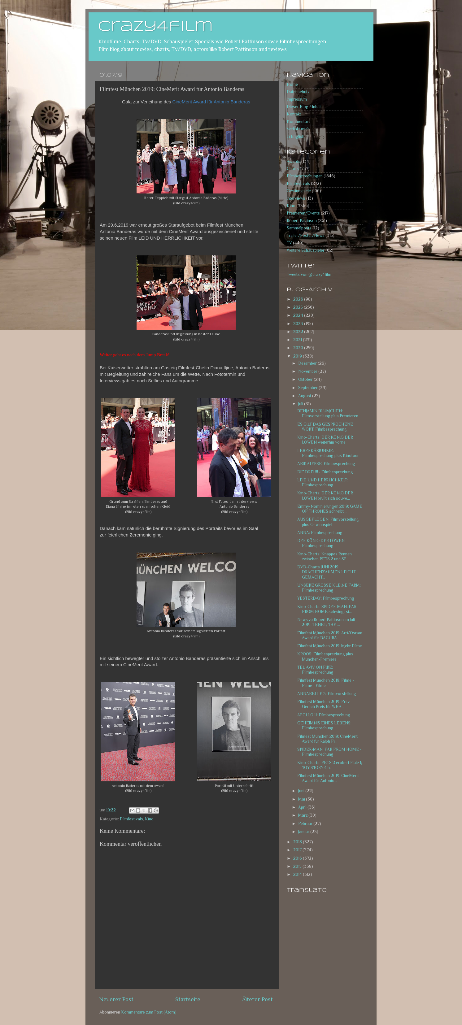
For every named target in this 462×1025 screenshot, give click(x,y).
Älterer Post (257, 999)
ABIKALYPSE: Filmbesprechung (326, 463)
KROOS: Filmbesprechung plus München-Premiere (325, 656)
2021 (298, 339)
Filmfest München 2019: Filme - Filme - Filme (325, 683)
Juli (301, 404)
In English (295, 136)
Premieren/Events (303, 213)
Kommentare (299, 121)
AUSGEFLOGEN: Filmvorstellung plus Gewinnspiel (328, 522)
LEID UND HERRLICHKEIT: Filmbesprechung (322, 482)
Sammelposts (299, 228)
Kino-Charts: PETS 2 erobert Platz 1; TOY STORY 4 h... (329, 765)
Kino (149, 819)
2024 (298, 315)
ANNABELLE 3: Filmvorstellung (326, 693)
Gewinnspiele (299, 191)
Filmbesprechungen (305, 176)
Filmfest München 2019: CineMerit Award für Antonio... (328, 778)
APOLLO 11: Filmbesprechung (323, 715)
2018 (298, 842)
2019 (298, 356)
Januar (304, 831)
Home (292, 84)
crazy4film (155, 27)
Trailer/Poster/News (306, 235)
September (308, 387)
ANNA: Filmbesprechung (319, 532)
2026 (298, 299)
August (305, 395)
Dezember (308, 363)
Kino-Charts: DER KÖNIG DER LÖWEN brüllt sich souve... (325, 495)
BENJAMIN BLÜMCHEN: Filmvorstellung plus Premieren (327, 413)
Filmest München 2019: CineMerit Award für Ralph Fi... (327, 739)
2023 (298, 323)
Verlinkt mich (298, 129)
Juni (301, 790)
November (308, 371)
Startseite (187, 999)
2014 (298, 874)
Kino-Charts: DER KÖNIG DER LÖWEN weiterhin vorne (325, 440)
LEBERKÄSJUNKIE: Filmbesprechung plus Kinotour (328, 453)
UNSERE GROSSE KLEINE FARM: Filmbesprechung (329, 588)
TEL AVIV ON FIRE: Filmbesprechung (315, 670)
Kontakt (294, 114)
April (302, 807)
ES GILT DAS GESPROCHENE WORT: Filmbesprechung (325, 427)
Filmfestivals (131, 819)
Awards (293, 161)
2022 (298, 331)
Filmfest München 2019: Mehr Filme (329, 646)
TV (289, 243)
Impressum (297, 99)
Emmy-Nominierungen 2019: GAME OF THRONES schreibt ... (329, 509)
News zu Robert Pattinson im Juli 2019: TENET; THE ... (326, 622)
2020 (298, 347)
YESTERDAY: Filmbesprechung (325, 598)
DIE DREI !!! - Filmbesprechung (325, 472)
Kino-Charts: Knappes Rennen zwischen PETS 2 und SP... (324, 556)
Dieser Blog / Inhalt (304, 106)
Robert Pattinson (302, 220)
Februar (305, 823)
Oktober (306, 379)
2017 (298, 850)
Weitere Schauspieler (306, 250)
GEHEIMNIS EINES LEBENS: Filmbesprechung (324, 725)
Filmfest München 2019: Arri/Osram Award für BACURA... (329, 635)
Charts (293, 168)
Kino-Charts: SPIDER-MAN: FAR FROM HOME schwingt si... (326, 609)
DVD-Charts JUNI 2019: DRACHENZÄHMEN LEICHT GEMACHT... (326, 572)
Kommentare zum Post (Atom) (149, 1012)
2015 (298, 866)
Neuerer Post (116, 999)
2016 (298, 858)
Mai (302, 799)
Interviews (296, 198)
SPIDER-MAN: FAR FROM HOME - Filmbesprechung (329, 752)
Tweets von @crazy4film (309, 274)
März (303, 815)
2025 (298, 307)
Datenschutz (298, 91)
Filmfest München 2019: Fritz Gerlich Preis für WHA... (323, 704)
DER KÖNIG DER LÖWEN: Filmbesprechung (321, 543)
